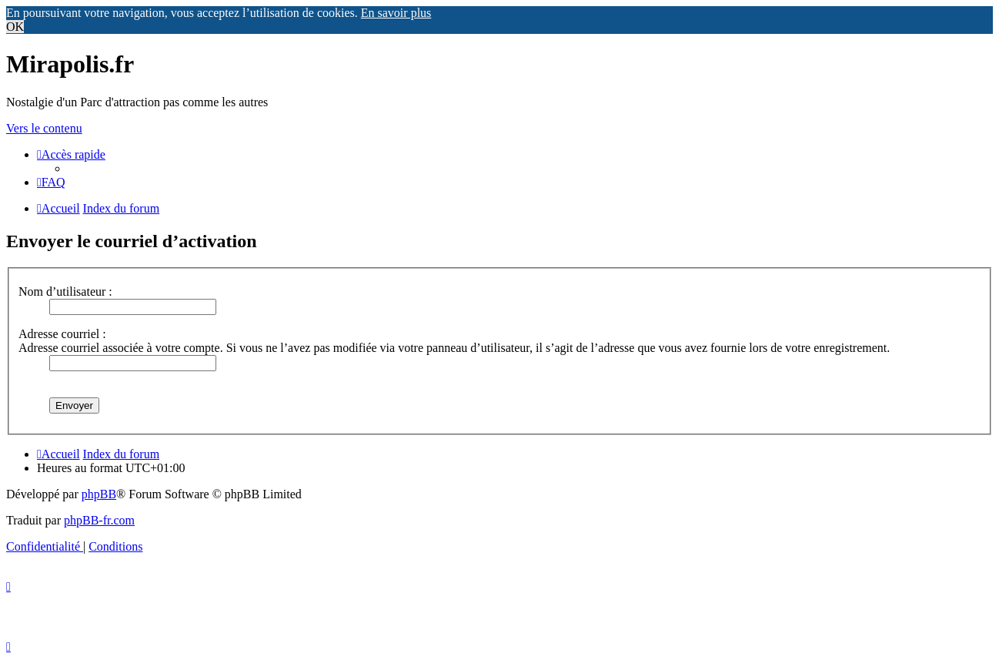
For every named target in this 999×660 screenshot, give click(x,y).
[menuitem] (51, 182)
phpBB (99, 494)
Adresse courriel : (62, 333)
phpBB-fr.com (99, 520)
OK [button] (15, 26)
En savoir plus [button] (396, 12)
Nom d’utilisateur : (65, 291)
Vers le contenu (44, 128)
